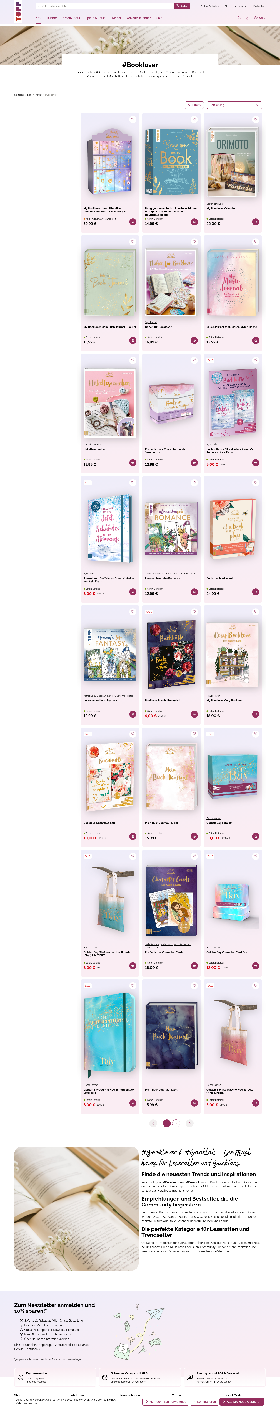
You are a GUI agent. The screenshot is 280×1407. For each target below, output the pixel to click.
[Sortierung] (234, 104)
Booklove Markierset (224, 580)
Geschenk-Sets (206, 1221)
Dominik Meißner (214, 203)
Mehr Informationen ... (28, 1403)
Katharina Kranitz (92, 445)
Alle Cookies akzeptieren (243, 1401)
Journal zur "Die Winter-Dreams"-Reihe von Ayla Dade (109, 582)
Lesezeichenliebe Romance (168, 580)
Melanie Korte (152, 947)
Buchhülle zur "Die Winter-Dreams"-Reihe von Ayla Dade (231, 452)
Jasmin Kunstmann (155, 575)
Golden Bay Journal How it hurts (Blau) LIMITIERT (106, 1096)
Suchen (182, 6)
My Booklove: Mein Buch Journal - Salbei (104, 329)
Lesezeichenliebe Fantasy (106, 703)
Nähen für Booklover (162, 327)
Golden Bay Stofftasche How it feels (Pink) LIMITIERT (232, 1096)
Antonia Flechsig (182, 947)
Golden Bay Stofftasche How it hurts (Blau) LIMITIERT (110, 958)
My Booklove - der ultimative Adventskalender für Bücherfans (108, 211)
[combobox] (105, 6)
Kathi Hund (172, 575)
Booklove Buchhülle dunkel (168, 703)
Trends (210, 1256)
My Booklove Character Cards (170, 956)
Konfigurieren (206, 1401)
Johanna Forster (187, 575)
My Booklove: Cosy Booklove (231, 703)
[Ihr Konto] (246, 18)
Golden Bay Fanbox (222, 826)
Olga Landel (151, 322)
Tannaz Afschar (152, 951)
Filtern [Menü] (194, 104)
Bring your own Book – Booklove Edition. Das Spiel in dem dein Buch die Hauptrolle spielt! (170, 211)
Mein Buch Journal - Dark (166, 1094)
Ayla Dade (211, 445)
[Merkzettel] (237, 17)
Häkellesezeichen (99, 450)
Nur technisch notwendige (167, 1401)
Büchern (184, 1221)
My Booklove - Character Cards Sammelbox (166, 452)
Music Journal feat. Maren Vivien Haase (228, 329)
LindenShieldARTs (106, 697)
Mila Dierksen (213, 697)
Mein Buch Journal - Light (166, 826)
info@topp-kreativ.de (36, 1386)
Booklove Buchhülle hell (104, 826)
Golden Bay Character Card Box (229, 958)
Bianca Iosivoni (213, 820)
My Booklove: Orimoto (225, 208)
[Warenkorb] (259, 18)
